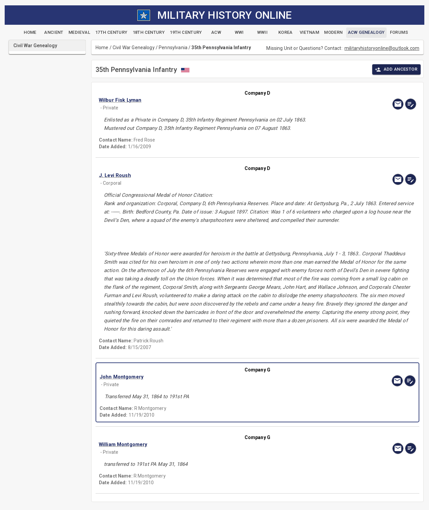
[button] (210, 100)
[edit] (410, 104)
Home (102, 47)
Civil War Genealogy (134, 47)
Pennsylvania (173, 47)
